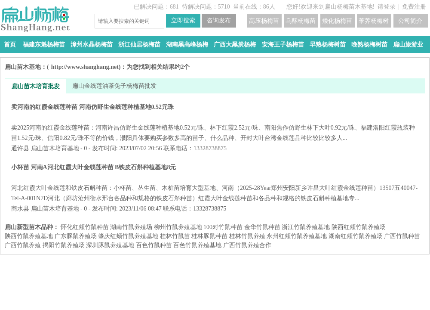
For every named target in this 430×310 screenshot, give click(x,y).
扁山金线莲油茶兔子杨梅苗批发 (114, 86)
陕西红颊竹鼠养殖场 (359, 227)
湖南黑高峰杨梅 (187, 44)
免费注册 (414, 6)
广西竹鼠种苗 (402, 236)
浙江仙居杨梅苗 (139, 44)
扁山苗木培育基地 (55, 148)
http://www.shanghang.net (85, 67)
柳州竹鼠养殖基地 (178, 227)
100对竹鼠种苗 (223, 227)
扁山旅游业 (408, 44)
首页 (10, 44)
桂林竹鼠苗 (175, 236)
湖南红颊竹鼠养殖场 (356, 236)
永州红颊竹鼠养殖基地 (297, 236)
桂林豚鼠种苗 (209, 236)
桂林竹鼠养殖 (247, 236)
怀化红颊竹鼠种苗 (85, 227)
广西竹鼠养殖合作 (247, 245)
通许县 (20, 148)
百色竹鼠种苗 (154, 245)
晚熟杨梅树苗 (369, 44)
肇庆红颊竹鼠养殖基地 (128, 236)
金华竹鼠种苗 (262, 227)
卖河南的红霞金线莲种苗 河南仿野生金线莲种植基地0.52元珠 (214, 122)
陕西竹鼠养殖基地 (29, 236)
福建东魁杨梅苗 (44, 44)
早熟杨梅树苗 (328, 44)
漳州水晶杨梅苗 (92, 44)
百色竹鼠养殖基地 (197, 245)
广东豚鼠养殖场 (76, 236)
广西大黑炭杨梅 (235, 44)
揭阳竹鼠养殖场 (64, 245)
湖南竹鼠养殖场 (131, 227)
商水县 (20, 208)
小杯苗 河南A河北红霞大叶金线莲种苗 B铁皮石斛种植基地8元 (214, 183)
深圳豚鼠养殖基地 (110, 245)
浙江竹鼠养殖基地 (306, 227)
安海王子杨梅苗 (283, 44)
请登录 (387, 6)
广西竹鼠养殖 (23, 245)
